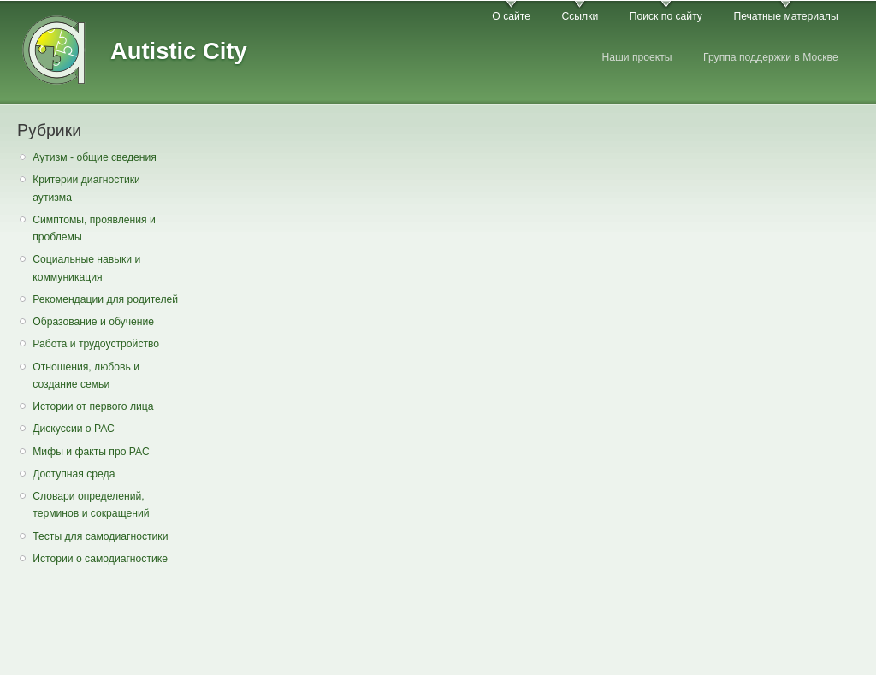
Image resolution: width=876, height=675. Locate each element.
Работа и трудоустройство (96, 344)
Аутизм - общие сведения (95, 157)
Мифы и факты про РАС (91, 452)
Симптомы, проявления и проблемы (94, 229)
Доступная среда (74, 474)
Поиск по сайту (666, 16)
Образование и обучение (93, 322)
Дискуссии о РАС (74, 429)
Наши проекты (636, 57)
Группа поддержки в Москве (770, 57)
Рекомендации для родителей (105, 299)
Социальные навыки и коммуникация (86, 268)
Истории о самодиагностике (100, 559)
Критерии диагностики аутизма (86, 189)
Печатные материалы (785, 16)
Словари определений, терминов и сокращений (91, 505)
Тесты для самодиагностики (100, 536)
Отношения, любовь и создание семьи (86, 376)
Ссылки (579, 16)
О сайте (511, 16)
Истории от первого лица (93, 406)
